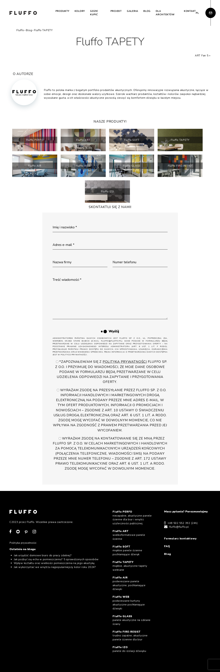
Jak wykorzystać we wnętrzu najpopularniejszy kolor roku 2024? (55, 567)
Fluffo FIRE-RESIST (180, 165)
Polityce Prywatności (74, 354)
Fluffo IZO (107, 191)
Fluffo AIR (34, 165)
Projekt (116, 11)
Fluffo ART (83, 140)
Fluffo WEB (83, 165)
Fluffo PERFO (34, 140)
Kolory (80, 11)
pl (197, 13)
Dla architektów (165, 12)
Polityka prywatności (22, 543)
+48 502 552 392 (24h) (183, 523)
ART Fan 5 (201, 55)
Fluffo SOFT (131, 140)
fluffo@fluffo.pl (179, 527)
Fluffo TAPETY (180, 140)
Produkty (62, 11)
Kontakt (190, 11)
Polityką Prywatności (125, 361)
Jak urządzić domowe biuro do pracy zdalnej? (43, 555)
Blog (147, 11)
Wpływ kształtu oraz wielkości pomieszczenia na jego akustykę (54, 563)
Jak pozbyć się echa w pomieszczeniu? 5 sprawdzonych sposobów (56, 559)
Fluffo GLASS (131, 165)
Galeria (132, 11)
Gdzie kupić (94, 12)
